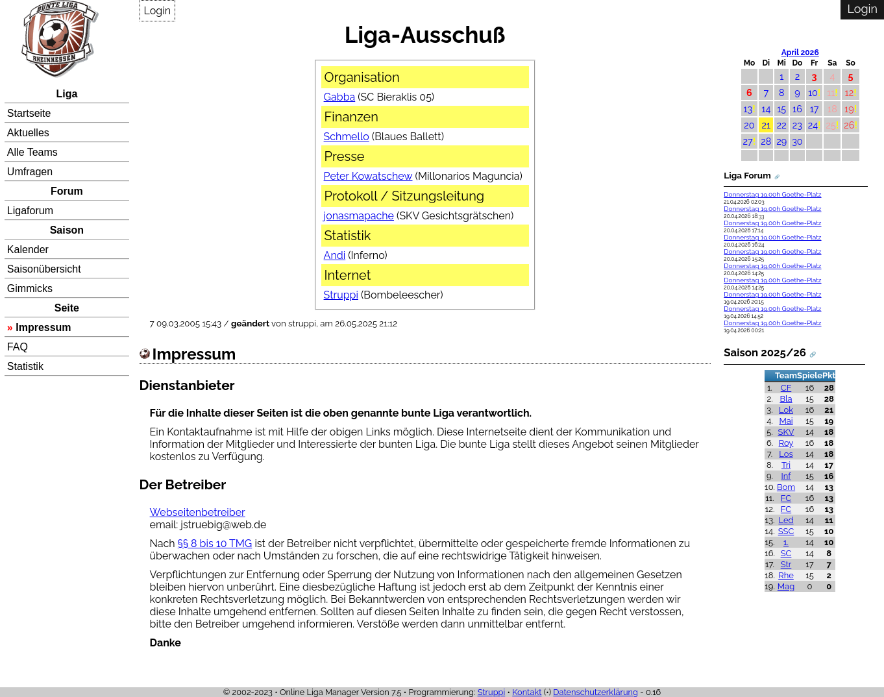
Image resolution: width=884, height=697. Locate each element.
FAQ (17, 346)
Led (785, 520)
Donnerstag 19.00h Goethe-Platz (772, 194)
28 (766, 141)
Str (786, 564)
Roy (786, 443)
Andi (335, 255)
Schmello (346, 136)
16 (797, 108)
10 (813, 92)
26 (849, 124)
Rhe (786, 575)
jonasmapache (359, 216)
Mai (785, 421)
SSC (786, 531)
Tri (786, 465)
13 (747, 108)
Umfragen (30, 171)
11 (831, 92)
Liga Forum (747, 175)
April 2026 (800, 52)
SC (786, 553)
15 (781, 108)
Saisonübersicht (44, 269)
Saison (67, 230)
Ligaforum (30, 210)
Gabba (340, 97)
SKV (786, 432)
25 (830, 124)
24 (813, 124)
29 (781, 141)
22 (782, 124)
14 (765, 108)
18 (832, 108)
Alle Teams (32, 152)
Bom (786, 487)
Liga (66, 93)
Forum (67, 191)
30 (797, 141)
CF (786, 388)
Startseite (29, 113)
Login (157, 11)
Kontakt (526, 692)
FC (786, 498)
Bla (786, 399)
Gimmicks (30, 288)
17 (814, 108)
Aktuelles (28, 132)
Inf (786, 476)
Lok (786, 410)
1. (786, 542)
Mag (786, 586)
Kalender (28, 249)
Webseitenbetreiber (197, 512)
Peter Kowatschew (368, 176)
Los (785, 454)
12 (848, 92)
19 (849, 108)
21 (765, 124)
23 (797, 124)
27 (748, 141)
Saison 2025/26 (765, 352)
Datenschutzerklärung (595, 692)
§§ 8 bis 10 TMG (215, 543)
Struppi (341, 295)
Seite (67, 307)
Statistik (25, 366)
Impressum (43, 327)
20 (749, 124)
